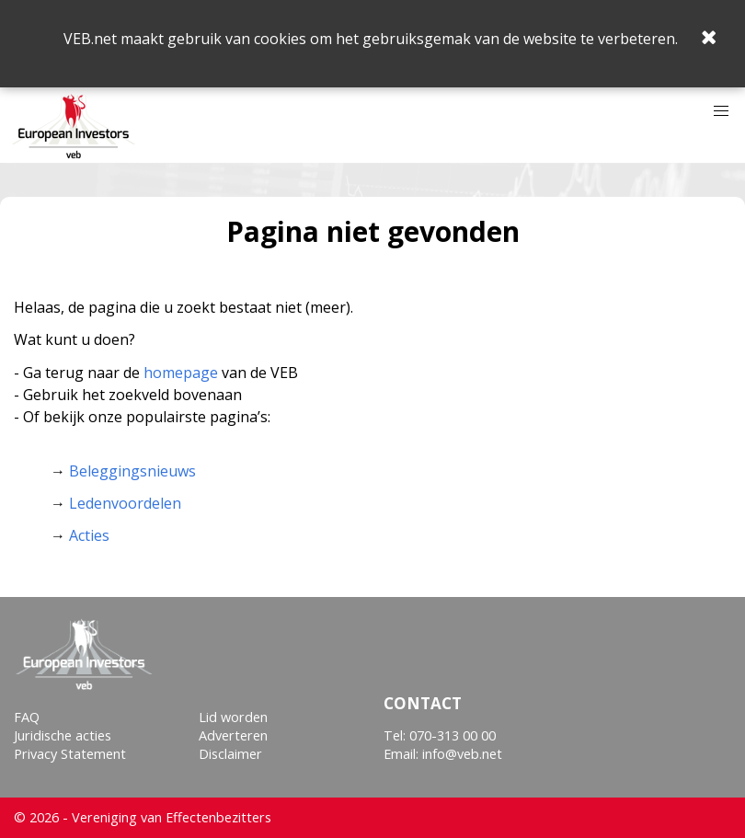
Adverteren (233, 735)
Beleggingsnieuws (132, 471)
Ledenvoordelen (125, 503)
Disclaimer (230, 754)
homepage (180, 372)
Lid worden (233, 717)
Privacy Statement (70, 754)
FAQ (27, 717)
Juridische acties (62, 735)
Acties (89, 535)
